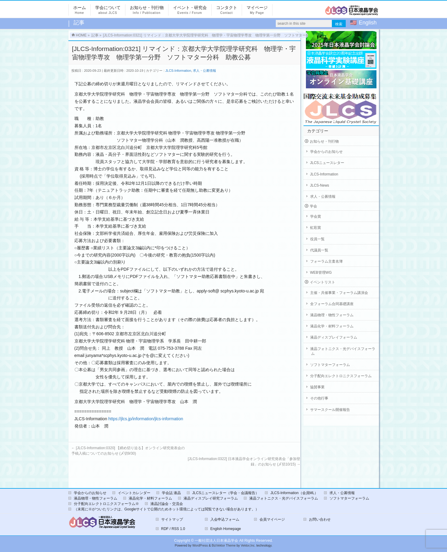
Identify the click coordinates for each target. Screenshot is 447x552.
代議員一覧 (319, 250)
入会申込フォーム (224, 519)
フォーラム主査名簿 (326, 261)
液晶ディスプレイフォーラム (333, 337)
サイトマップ (172, 519)
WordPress (200, 545)
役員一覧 (317, 239)
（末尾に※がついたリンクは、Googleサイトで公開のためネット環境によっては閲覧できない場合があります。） (166, 509)
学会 (313, 206)
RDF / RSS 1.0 (173, 529)
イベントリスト (322, 282)
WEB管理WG (321, 272)
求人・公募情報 (204, 70)
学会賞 (315, 216)
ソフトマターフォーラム (330, 365)
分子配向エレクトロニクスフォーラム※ (106, 504)
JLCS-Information (178, 70)
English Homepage (225, 529)
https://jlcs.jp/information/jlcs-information (145, 418)
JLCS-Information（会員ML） (294, 493)
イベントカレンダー (134, 493)
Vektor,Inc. (248, 545)
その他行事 (319, 398)
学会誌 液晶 (171, 493)
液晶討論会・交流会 (166, 504)
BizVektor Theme (224, 545)
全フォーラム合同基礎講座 (332, 304)
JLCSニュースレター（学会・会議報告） (225, 493)
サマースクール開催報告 (330, 410)
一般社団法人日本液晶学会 (216, 540)
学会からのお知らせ (326, 152)
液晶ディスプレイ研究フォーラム (211, 498)
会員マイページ (272, 519)
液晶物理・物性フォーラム (332, 315)
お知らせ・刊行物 (324, 141)
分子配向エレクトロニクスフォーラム (341, 376)
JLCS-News (319, 185)
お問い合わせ (320, 519)
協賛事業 (317, 387)
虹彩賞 (315, 228)
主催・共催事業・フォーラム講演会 (339, 293)
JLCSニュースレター (327, 163)
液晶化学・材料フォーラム (332, 326)
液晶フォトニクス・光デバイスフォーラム (342, 351)
